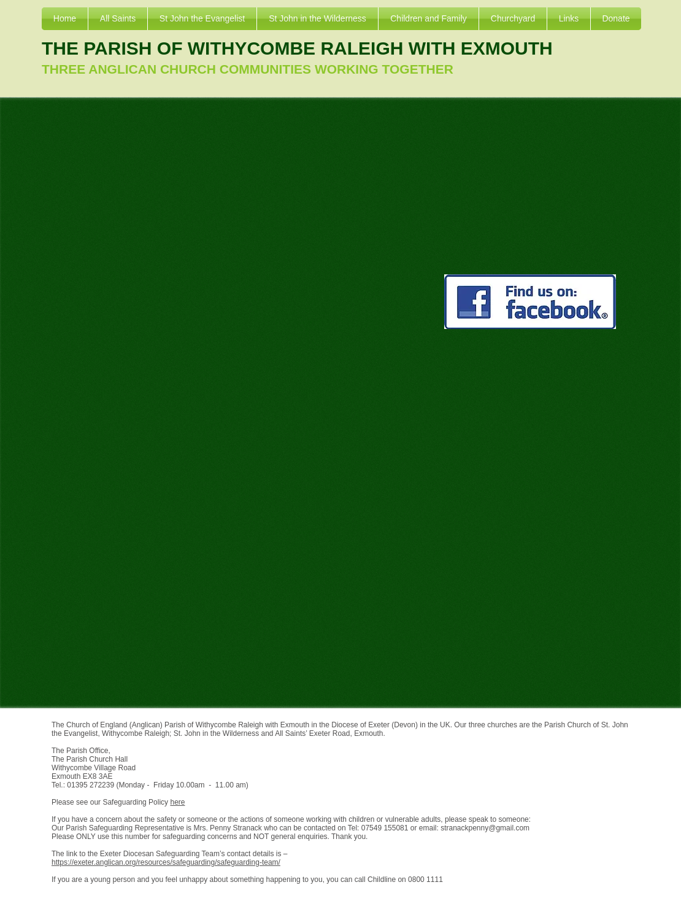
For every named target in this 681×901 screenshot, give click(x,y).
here (177, 802)
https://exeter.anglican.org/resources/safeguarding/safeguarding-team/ (166, 862)
